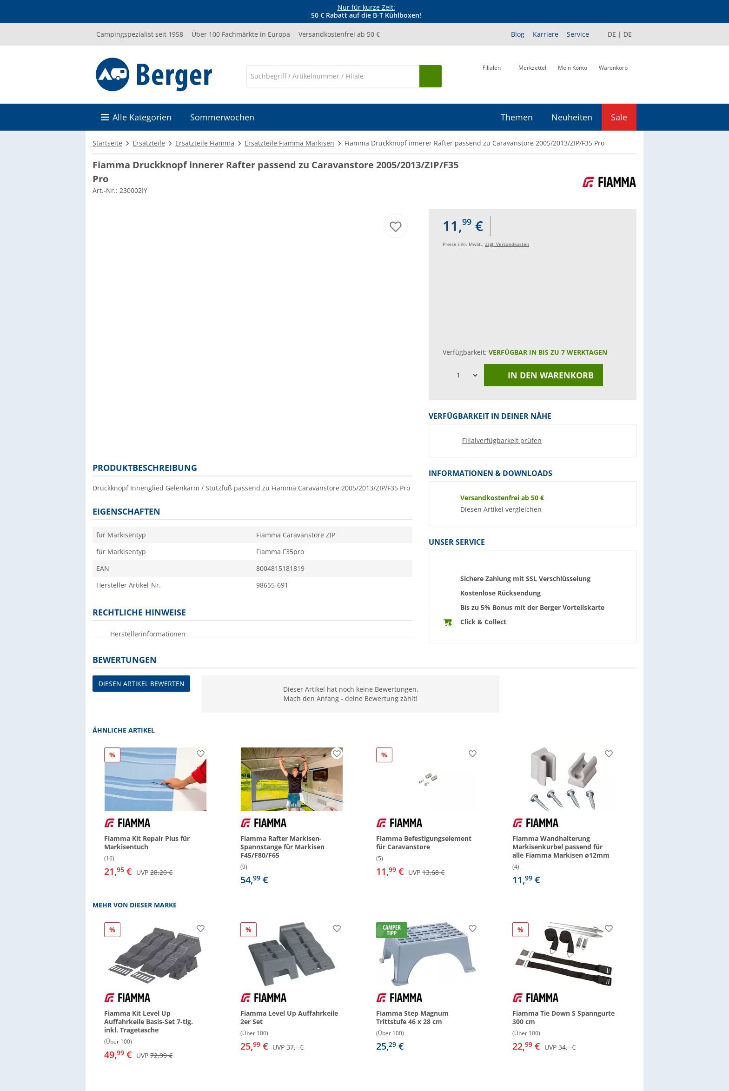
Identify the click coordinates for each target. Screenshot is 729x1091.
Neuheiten (571, 117)
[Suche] (332, 76)
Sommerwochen (222, 117)
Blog (517, 34)
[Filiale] (492, 75)
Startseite (107, 143)
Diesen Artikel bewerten (142, 683)
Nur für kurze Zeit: (366, 7)
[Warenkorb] (613, 75)
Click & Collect (483, 621)
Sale (619, 117)
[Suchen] (430, 76)
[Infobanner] (366, 12)
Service (578, 34)
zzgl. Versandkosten (507, 244)
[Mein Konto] (572, 75)
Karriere (545, 34)
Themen (517, 117)
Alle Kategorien (142, 117)
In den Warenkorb (543, 375)
